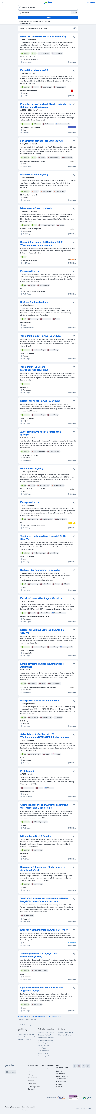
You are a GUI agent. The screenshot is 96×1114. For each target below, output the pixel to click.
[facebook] (75, 1066)
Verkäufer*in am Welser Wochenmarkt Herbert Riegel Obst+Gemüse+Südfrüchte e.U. (44, 900)
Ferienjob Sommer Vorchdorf (26, 1037)
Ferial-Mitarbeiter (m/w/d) (34, 70)
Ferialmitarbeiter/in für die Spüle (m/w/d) (41, 140)
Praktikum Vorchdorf (44, 1045)
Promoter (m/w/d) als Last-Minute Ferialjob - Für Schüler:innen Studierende (45, 105)
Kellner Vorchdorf (43, 1048)
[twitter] (84, 1066)
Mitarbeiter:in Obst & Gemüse (35, 836)
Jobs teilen (45, 1069)
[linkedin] (88, 1066)
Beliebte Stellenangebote (65, 1032)
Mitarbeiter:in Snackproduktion (36, 208)
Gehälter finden (61, 1081)
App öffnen (91, 3)
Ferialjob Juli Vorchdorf (25, 1039)
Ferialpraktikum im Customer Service (39, 700)
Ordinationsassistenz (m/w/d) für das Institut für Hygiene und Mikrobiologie (44, 806)
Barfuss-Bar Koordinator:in (34, 302)
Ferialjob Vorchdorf (43, 1050)
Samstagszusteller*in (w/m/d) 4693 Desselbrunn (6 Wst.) (39, 955)
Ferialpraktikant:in (30, 271)
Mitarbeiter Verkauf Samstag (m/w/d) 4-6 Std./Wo (42, 631)
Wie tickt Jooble (33, 1072)
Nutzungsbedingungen (12, 1107)
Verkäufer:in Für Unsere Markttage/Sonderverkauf (34, 368)
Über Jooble (32, 1069)
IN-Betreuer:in (27, 771)
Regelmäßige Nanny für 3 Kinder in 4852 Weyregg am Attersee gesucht (41, 243)
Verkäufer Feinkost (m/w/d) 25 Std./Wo (41, 336)
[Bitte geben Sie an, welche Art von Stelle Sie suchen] (48, 7)
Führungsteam (32, 1075)
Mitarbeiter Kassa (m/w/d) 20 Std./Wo (40, 400)
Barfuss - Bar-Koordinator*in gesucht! (40, 570)
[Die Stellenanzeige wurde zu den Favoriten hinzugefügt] (74, 37)
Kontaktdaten (32, 1078)
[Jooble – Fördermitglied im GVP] (87, 1097)
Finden (48, 17)
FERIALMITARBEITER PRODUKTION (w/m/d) (43, 36)
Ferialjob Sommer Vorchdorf (46, 1032)
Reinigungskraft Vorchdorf (46, 1037)
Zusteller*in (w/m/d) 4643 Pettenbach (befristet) (40, 433)
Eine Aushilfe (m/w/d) (31, 468)
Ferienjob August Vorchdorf (26, 1034)
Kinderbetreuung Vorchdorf (46, 1040)
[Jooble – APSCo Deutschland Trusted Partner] (61, 1097)
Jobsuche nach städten (65, 1035)
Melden (72, 62)
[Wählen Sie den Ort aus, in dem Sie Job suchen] (48, 12)
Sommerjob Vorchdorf (44, 1035)
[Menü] (2, 2)
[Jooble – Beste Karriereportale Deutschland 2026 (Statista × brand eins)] (74, 1097)
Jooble (88, 1108)
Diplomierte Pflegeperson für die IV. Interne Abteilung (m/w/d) (42, 868)
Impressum (25, 1110)
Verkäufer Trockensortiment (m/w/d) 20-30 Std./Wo (43, 537)
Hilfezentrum (32, 1084)
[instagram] (79, 1066)
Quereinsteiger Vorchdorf (45, 1043)
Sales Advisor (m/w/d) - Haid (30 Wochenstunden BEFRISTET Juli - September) (44, 736)
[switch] (74, 28)
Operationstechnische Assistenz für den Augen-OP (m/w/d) (41, 989)
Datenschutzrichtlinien (29, 1107)
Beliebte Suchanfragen (27, 1025)
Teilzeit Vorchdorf (43, 1053)
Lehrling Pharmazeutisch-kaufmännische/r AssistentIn (42, 665)
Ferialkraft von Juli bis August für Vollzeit (41, 598)
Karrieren (31, 1081)
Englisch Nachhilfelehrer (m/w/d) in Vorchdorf (44, 929)
